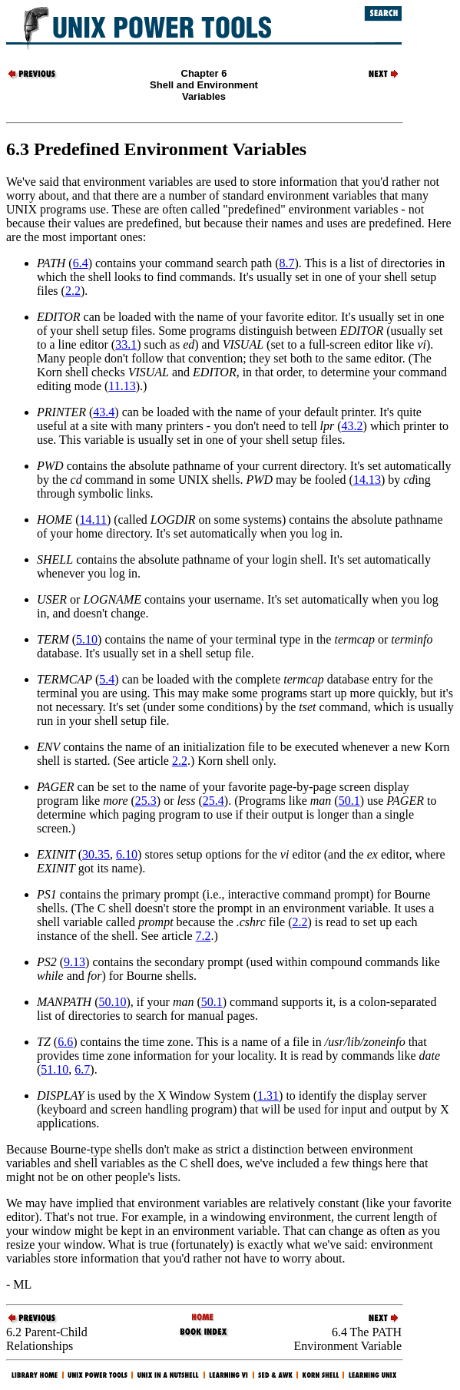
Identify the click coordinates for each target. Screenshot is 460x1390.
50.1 (349, 800)
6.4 (80, 263)
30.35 (96, 854)
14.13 (367, 479)
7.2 (203, 935)
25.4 (213, 800)
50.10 (112, 1001)
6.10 (126, 854)
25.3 (146, 800)
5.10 (87, 639)
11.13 (121, 385)
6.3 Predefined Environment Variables (156, 149)
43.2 (352, 425)
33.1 (126, 344)
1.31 (268, 1095)
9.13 (74, 961)
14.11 (93, 519)
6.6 (65, 1041)
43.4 (103, 412)
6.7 (82, 1069)
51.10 (54, 1069)
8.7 (286, 263)
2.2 (73, 290)
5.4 (106, 679)
